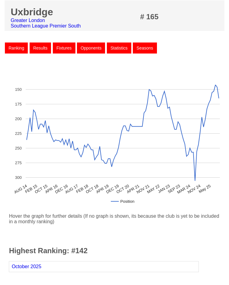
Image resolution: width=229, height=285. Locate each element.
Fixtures (64, 48)
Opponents (91, 48)
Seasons (144, 48)
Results (40, 48)
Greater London (28, 20)
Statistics (119, 48)
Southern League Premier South (46, 25)
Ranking (16, 48)
